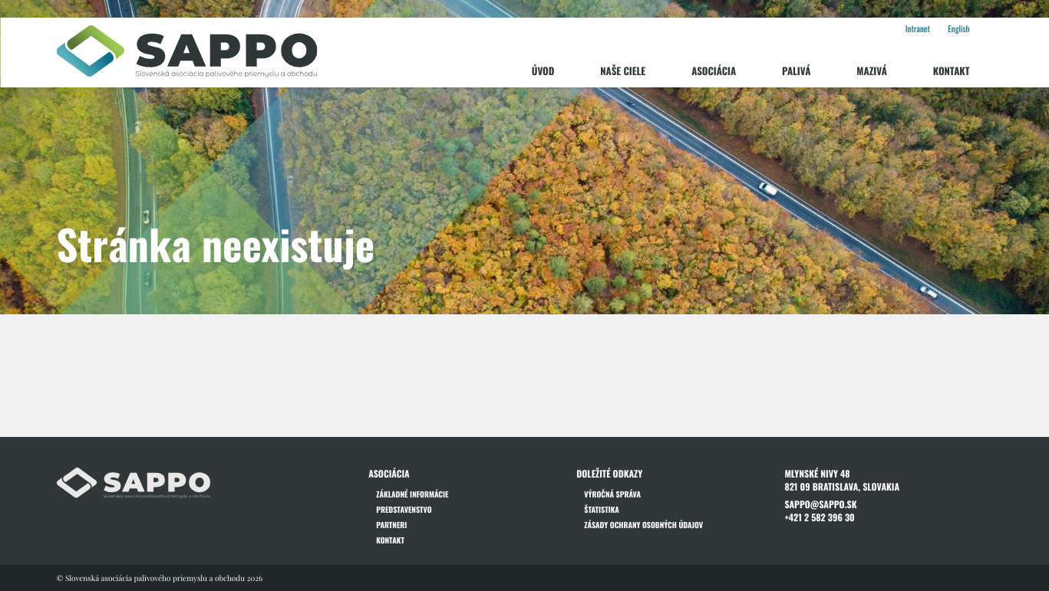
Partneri (391, 524)
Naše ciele (622, 70)
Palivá (796, 70)
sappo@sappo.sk (820, 504)
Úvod (543, 70)
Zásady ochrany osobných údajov (643, 524)
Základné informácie (412, 494)
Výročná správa (612, 494)
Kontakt (951, 70)
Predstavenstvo (403, 509)
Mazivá (871, 70)
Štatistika (601, 509)
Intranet (918, 29)
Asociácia (713, 70)
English (958, 29)
